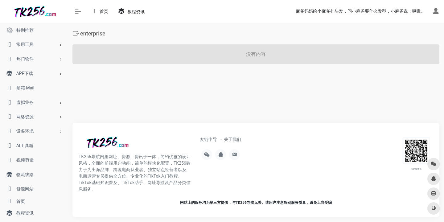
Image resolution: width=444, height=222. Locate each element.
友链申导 (208, 139)
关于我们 (232, 139)
